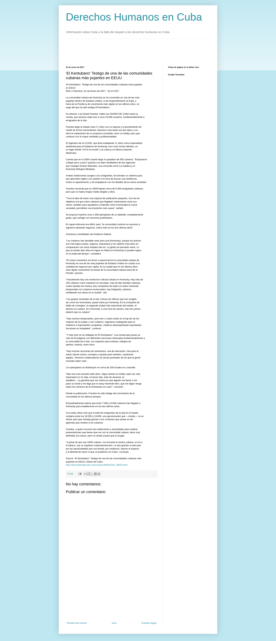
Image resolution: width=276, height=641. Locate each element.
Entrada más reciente (77, 623)
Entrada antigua (149, 623)
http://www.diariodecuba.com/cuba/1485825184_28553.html (96, 465)
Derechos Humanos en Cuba (134, 17)
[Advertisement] (130, 52)
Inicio (114, 623)
